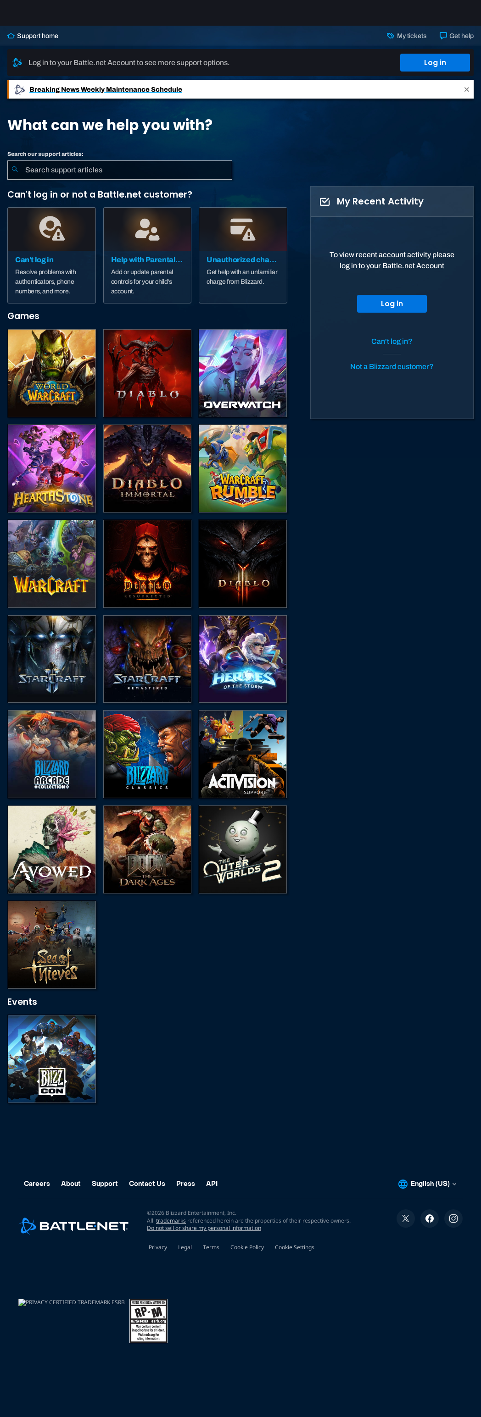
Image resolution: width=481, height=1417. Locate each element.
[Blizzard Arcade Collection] (51, 761)
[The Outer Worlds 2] (242, 856)
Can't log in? (392, 349)
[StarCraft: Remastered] (147, 666)
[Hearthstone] (51, 475)
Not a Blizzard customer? (392, 374)
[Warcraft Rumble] (242, 475)
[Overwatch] (242, 380)
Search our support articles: (45, 161)
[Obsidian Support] (51, 856)
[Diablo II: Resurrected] (147, 571)
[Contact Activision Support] (242, 761)
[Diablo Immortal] (147, 475)
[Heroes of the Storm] (242, 666)
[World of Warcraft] (51, 380)
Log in (435, 70)
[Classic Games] (147, 761)
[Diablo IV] (147, 380)
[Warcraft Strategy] (51, 571)
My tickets (406, 43)
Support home (32, 43)
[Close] (467, 96)
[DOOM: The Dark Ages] (147, 856)
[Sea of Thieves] (51, 952)
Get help (457, 43)
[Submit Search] (14, 177)
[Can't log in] (51, 263)
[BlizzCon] (51, 1066)
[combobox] (119, 177)
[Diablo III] (242, 571)
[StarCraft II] (51, 666)
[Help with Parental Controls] (147, 263)
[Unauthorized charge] (243, 263)
